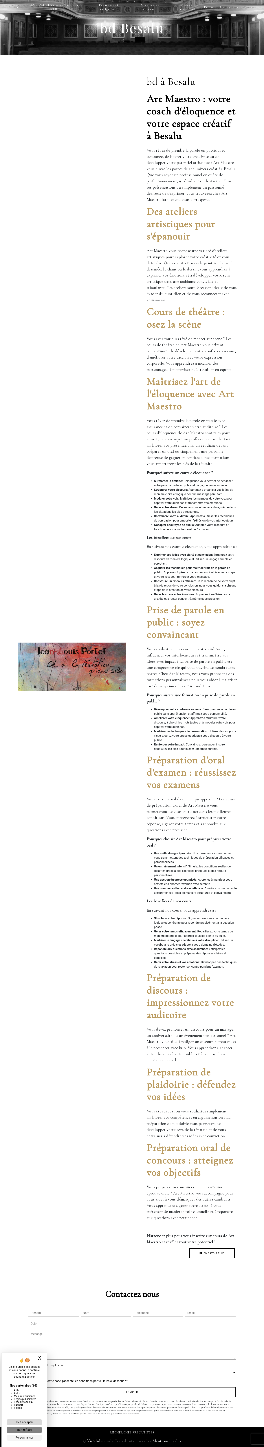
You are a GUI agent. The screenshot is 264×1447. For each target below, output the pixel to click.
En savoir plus (211, 1253)
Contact (250, 7)
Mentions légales (166, 1440)
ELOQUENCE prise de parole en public (54, 7)
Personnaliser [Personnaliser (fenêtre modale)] (24, 1437)
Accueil (13, 7)
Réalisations (228, 7)
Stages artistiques (185, 7)
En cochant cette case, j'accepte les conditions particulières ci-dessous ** (80, 1381)
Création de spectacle (150, 7)
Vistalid (93, 1440)
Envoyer (132, 1392)
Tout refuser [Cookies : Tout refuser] (24, 1430)
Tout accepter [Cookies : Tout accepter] (24, 1422)
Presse (209, 7)
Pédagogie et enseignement (108, 7)
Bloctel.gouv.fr (80, 1414)
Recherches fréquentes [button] (132, 1432)
